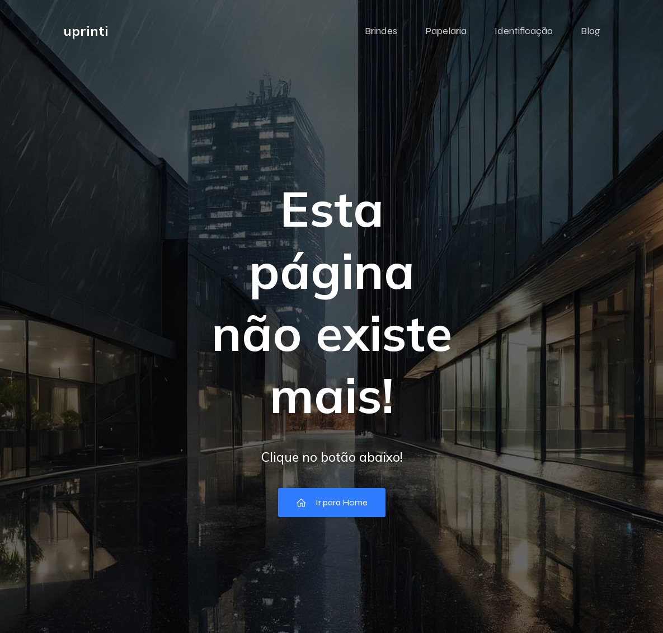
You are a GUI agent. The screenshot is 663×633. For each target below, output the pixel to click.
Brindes (381, 31)
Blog (590, 31)
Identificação (524, 31)
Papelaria (446, 31)
